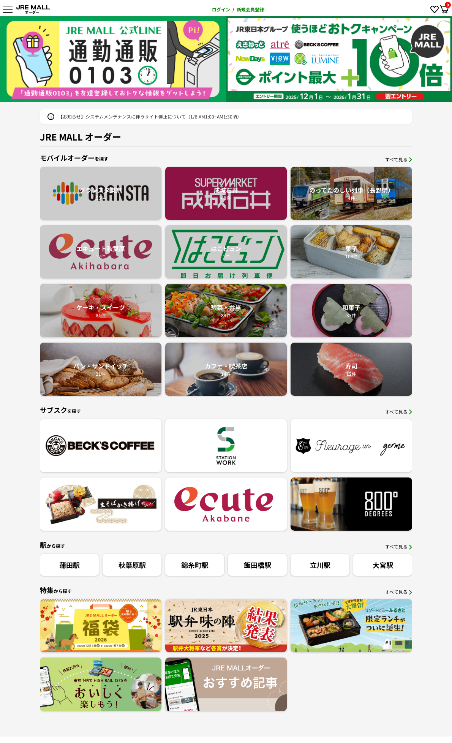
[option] (151, 59)
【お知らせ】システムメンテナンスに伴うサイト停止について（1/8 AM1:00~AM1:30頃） (150, 116)
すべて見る (398, 159)
